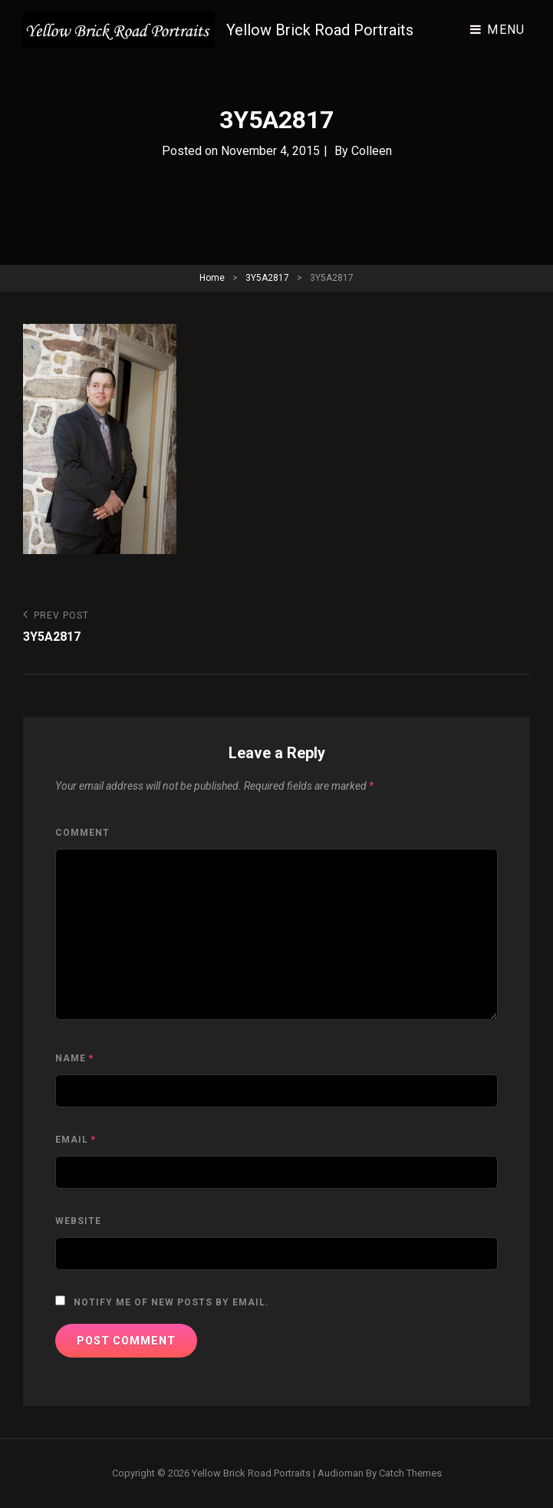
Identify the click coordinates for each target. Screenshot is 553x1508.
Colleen (371, 151)
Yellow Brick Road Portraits (319, 30)
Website (78, 1221)
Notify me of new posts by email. (171, 1302)
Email (75, 1139)
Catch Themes (410, 1473)
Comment (82, 832)
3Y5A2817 (267, 277)
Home (212, 277)
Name (74, 1058)
